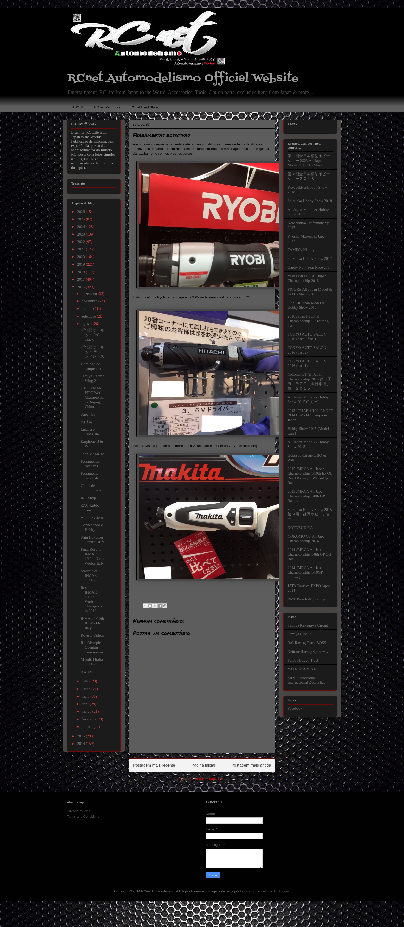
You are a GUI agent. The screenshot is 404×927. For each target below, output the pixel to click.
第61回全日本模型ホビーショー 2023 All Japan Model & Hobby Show (309, 160)
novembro (90, 301)
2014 (81, 743)
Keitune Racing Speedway (308, 651)
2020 (81, 257)
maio (86, 696)
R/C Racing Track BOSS (307, 643)
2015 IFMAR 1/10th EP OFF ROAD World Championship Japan (310, 415)
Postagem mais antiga (251, 765)
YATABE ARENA (302, 669)
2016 (81, 287)
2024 (81, 226)
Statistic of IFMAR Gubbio (89, 575)
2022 (81, 242)
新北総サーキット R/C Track (92, 334)
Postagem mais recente (154, 765)
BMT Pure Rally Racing (306, 599)
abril (86, 704)
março (87, 711)
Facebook (295, 708)
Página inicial (203, 765)
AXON (86, 672)
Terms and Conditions (83, 817)
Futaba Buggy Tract (303, 660)
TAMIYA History (301, 250)
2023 (81, 234)
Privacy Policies (78, 811)
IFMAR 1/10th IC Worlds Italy (92, 623)
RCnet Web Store (107, 107)
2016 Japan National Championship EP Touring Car (308, 321)
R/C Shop (88, 498)
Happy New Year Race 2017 (309, 267)
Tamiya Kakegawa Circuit (308, 625)
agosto (87, 324)
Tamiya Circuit (299, 634)
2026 (81, 212)
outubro (88, 308)
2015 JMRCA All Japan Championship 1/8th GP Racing (306, 496)
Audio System (92, 517)
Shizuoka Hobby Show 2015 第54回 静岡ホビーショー (310, 514)
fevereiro (89, 719)
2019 (81, 264)
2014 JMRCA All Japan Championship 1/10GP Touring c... (306, 572)
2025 (81, 219)
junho (86, 689)
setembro (89, 316)
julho (86, 681)
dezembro (90, 293)
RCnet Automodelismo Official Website (182, 78)
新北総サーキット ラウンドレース (92, 351)
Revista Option (92, 635)
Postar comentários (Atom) (209, 779)
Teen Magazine (93, 454)
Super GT (88, 414)
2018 (81, 272)
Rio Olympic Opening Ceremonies (92, 647)
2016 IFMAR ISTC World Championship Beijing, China (92, 397)
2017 (81, 279)
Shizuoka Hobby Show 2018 (310, 201)
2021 (81, 249)
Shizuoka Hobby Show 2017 (310, 258)
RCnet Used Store (144, 107)
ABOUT (78, 107)
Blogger (283, 891)
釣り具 (86, 422)
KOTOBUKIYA (300, 527)
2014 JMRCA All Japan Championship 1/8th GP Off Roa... (309, 554)
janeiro (87, 726)
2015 (81, 736)
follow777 (247, 891)
